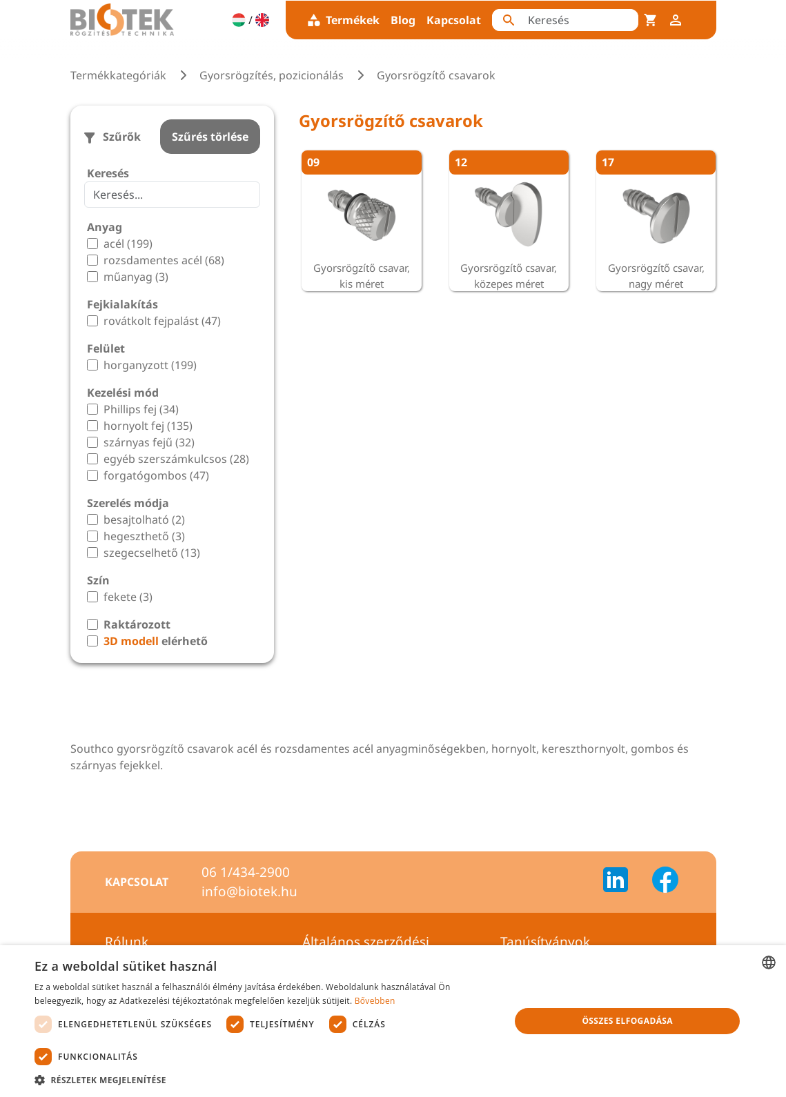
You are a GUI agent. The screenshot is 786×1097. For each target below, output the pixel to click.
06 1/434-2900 (246, 872)
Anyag (104, 227)
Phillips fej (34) (141, 409)
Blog (403, 20)
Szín (98, 580)
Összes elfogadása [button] (627, 1021)
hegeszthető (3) (144, 536)
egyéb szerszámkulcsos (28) (176, 458)
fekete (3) (128, 596)
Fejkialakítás (122, 304)
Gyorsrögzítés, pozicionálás (271, 75)
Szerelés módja (128, 503)
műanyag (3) (136, 276)
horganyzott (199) (150, 365)
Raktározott (137, 624)
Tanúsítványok (545, 942)
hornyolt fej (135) (148, 425)
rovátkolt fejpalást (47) (162, 320)
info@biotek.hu (249, 891)
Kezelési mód (123, 392)
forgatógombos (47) (156, 475)
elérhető (156, 641)
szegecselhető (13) (152, 552)
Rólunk (126, 942)
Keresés (108, 173)
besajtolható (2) (144, 519)
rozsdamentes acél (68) (164, 260)
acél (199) (128, 243)
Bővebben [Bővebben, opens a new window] (375, 1001)
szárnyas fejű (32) (149, 442)
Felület (106, 348)
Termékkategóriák (118, 75)
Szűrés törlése (210, 136)
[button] (265, 1080)
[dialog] (393, 1021)
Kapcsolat (453, 20)
